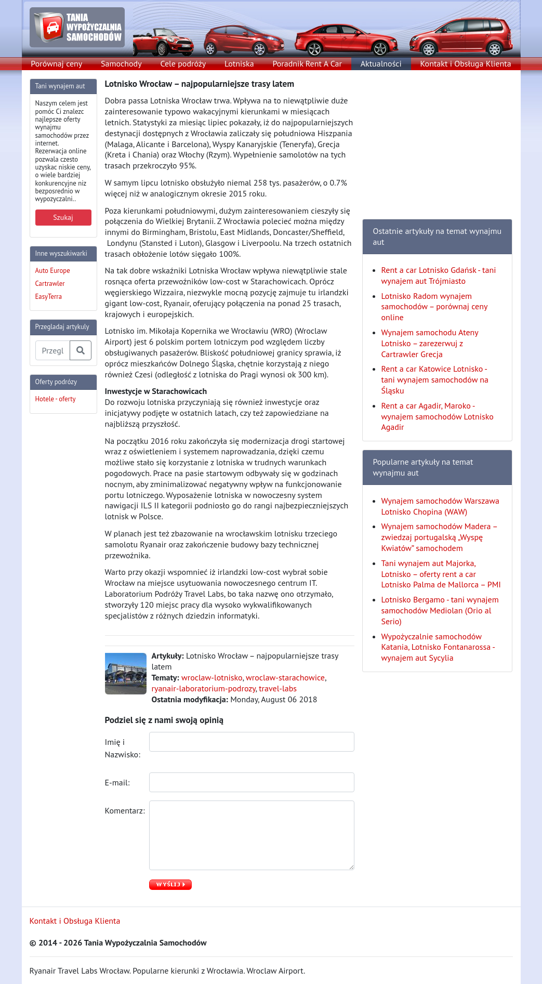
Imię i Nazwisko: (123, 748)
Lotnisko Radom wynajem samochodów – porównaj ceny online (434, 307)
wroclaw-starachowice (285, 677)
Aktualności (381, 63)
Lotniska (239, 63)
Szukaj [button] (63, 217)
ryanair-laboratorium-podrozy (204, 688)
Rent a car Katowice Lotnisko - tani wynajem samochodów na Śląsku (434, 379)
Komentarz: (123, 810)
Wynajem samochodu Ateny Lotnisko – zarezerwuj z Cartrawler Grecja (430, 343)
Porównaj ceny (56, 63)
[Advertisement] (71, 578)
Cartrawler (50, 283)
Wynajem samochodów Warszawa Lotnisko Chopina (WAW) (440, 506)
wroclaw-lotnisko (211, 677)
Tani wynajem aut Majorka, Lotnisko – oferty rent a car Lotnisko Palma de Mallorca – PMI (441, 574)
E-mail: (118, 782)
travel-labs (278, 688)
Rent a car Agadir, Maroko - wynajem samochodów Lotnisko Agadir (437, 416)
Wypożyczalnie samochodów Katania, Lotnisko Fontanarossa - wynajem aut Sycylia (438, 647)
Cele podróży (183, 63)
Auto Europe (52, 270)
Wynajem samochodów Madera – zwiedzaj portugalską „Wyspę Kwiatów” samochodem (439, 537)
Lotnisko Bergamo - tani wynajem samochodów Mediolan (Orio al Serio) (440, 610)
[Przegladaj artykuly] (52, 350)
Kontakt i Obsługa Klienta (465, 63)
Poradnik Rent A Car (306, 63)
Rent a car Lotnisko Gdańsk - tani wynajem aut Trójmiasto (438, 275)
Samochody (121, 63)
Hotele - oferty (55, 399)
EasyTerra (48, 296)
